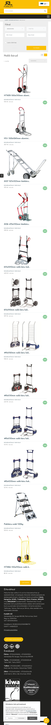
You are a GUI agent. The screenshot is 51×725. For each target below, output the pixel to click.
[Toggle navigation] (48, 16)
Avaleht (6, 20)
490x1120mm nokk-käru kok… (17, 353)
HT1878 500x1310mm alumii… (17, 96)
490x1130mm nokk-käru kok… (17, 396)
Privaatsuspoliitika (10, 630)
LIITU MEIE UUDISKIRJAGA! (13, 639)
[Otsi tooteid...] (23, 11)
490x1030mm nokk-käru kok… (17, 481)
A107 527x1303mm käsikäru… (17, 181)
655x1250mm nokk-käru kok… (17, 267)
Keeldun (10, 718)
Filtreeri (36, 48)
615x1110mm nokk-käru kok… (16, 310)
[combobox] (15, 29)
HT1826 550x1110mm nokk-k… (17, 567)
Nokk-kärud (17, 99)
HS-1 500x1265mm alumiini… (16, 138)
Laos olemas (11, 42)
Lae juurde (25, 582)
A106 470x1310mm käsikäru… (17, 224)
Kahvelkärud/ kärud (13, 20)
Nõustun (32, 718)
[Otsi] (45, 11)
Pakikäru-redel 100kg (13, 524)
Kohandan (21, 718)
